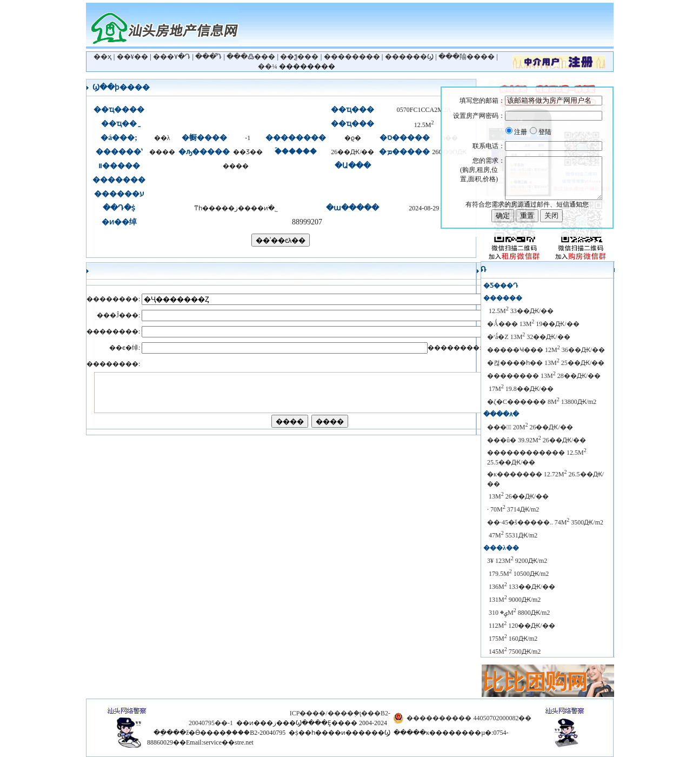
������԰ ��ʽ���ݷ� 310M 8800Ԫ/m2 (518, 612)
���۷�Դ (171, 56)
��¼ (267, 66)
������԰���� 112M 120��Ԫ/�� (521, 625)
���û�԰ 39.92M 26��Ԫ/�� (536, 440)
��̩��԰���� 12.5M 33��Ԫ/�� (520, 311)
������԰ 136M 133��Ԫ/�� (521, 586)
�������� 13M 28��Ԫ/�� (544, 376)
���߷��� (251, 56)
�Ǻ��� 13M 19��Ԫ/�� (533, 324)
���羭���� (466, 56)
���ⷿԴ (208, 56)
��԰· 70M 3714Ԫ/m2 (513, 509)
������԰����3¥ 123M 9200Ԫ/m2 (517, 561)
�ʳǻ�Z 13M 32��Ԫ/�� (528, 337)
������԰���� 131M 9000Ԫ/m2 (514, 599)
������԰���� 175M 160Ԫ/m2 (512, 638)
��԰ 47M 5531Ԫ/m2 (512, 535)
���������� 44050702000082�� (469, 718)
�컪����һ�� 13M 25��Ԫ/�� (545, 363)
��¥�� (133, 56)
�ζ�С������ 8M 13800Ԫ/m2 (541, 402)
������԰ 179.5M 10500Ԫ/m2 (518, 573)
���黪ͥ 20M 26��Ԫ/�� (530, 427)
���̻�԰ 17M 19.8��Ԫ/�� (520, 389)
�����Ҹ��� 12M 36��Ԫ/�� (546, 350)
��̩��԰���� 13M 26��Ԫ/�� (518, 496)
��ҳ (102, 56)
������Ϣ (409, 56)
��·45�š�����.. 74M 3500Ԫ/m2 (545, 522)
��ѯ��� (299, 56)
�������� (352, 56)
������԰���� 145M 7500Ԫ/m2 (514, 651)
